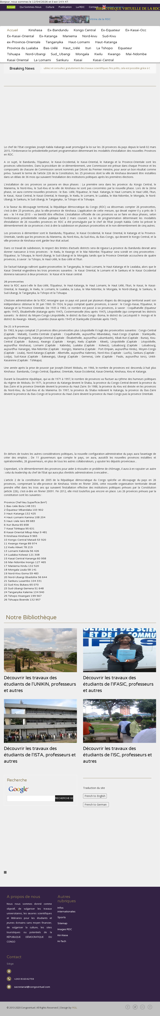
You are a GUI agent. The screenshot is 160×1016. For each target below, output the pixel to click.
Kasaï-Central (103, 60)
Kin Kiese (63, 935)
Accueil (11, 7)
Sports (62, 917)
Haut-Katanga (106, 42)
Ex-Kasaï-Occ (135, 30)
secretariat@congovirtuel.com (32, 987)
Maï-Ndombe (136, 54)
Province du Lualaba (22, 48)
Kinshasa (35, 30)
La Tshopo (104, 48)
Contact (93, 7)
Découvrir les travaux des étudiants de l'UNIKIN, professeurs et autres (40, 684)
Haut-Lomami (79, 42)
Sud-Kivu (109, 36)
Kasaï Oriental (18, 60)
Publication (65, 7)
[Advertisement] (80, 112)
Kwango (114, 54)
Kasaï (78, 60)
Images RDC (65, 929)
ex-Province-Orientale (23, 42)
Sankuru (62, 60)
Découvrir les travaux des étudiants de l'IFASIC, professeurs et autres (118, 684)
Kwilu (98, 54)
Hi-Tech (62, 941)
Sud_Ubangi (60, 54)
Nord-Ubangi (35, 54)
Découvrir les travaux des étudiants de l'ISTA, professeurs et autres (40, 755)
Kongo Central (85, 30)
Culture (50, 7)
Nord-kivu (89, 36)
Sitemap (62, 923)
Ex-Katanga (48, 36)
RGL (74, 1007)
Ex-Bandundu (57, 30)
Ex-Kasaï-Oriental (20, 36)
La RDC (80, 7)
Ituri (88, 48)
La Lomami (42, 60)
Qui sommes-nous (30, 7)
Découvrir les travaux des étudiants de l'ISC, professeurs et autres (117, 755)
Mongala (82, 54)
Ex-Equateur (110, 30)
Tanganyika (54, 42)
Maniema (70, 36)
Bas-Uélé (50, 48)
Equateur (125, 48)
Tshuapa (13, 54)
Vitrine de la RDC (80, 19)
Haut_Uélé (71, 48)
